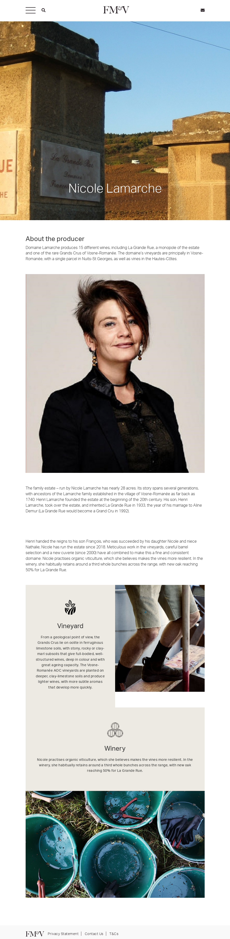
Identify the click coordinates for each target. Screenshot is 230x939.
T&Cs (113, 934)
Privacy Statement (63, 934)
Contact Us (94, 934)
